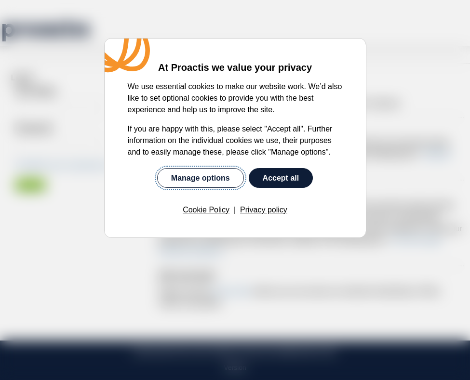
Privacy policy (263, 210)
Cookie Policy (206, 210)
